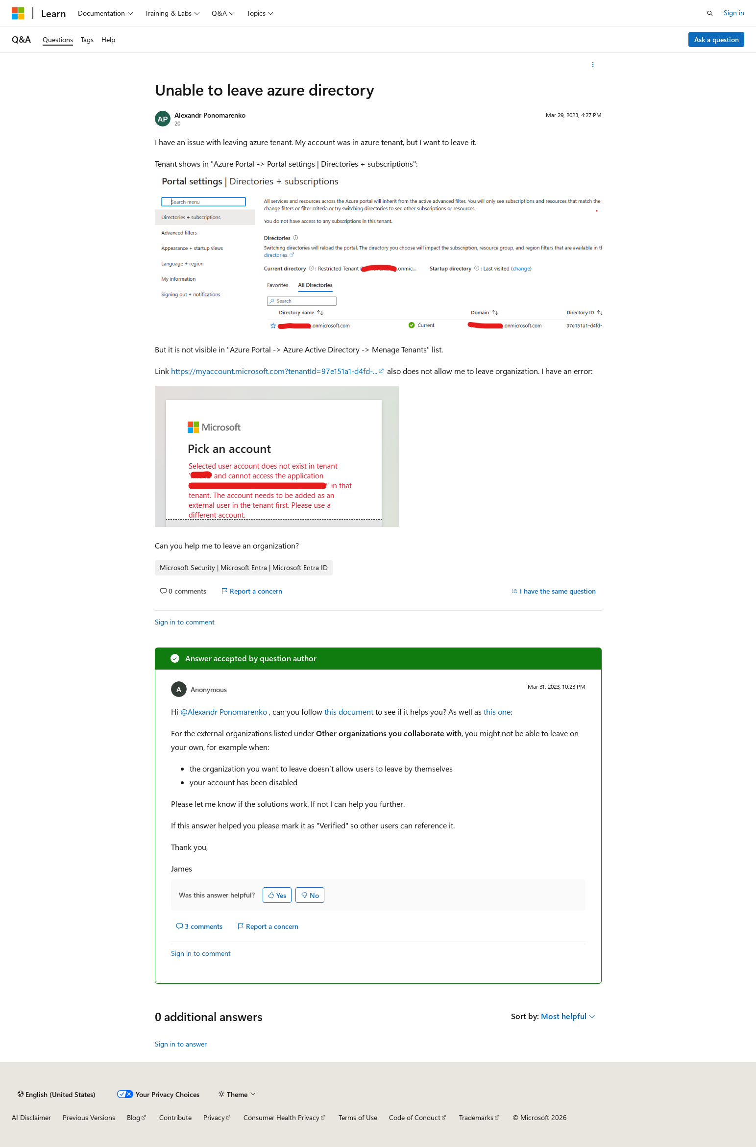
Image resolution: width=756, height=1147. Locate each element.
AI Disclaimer (31, 1117)
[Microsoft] (18, 13)
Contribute (175, 1117)
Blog (133, 1117)
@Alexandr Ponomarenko (224, 711)
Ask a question (716, 39)
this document (348, 711)
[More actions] (592, 65)
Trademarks (476, 1117)
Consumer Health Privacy (281, 1117)
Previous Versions (89, 1117)
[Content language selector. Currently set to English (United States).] (56, 1094)
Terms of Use (358, 1117)
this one (497, 711)
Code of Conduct (414, 1117)
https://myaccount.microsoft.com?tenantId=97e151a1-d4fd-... (274, 371)
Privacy (214, 1117)
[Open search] (710, 13)
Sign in (734, 12)
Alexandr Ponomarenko (209, 115)
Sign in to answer (181, 1043)
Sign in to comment (185, 621)
